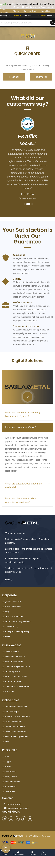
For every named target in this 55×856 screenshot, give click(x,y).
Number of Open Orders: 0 (35, 11)
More (9, 579)
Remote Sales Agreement (16, 736)
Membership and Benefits (16, 706)
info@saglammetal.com (16, 808)
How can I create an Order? (20, 427)
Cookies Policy (11, 626)
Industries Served (13, 781)
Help (7, 741)
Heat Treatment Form (14, 661)
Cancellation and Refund (16, 731)
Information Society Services (18, 621)
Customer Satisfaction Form (17, 686)
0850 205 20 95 (12, 804)
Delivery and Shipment (15, 726)
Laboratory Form (12, 671)
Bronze (8, 766)
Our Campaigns (12, 711)
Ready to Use (11, 776)
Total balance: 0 (26, 11)
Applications (10, 786)
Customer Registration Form (17, 666)
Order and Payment (13, 721)
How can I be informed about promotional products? (21, 500)
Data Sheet (10, 791)
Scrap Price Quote (13, 681)
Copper (8, 761)
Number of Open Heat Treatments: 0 (47, 11)
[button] (27, 51)
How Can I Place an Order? (17, 716)
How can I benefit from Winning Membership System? (22, 414)
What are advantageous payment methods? (23, 485)
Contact (7, 798)
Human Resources (13, 606)
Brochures (9, 691)
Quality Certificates (13, 601)
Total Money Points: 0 (17, 11)
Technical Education (14, 616)
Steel (7, 756)
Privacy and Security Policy (17, 631)
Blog (7, 611)
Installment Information (15, 656)
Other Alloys (10, 771)
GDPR (7, 636)
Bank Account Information (16, 676)
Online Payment (12, 651)
